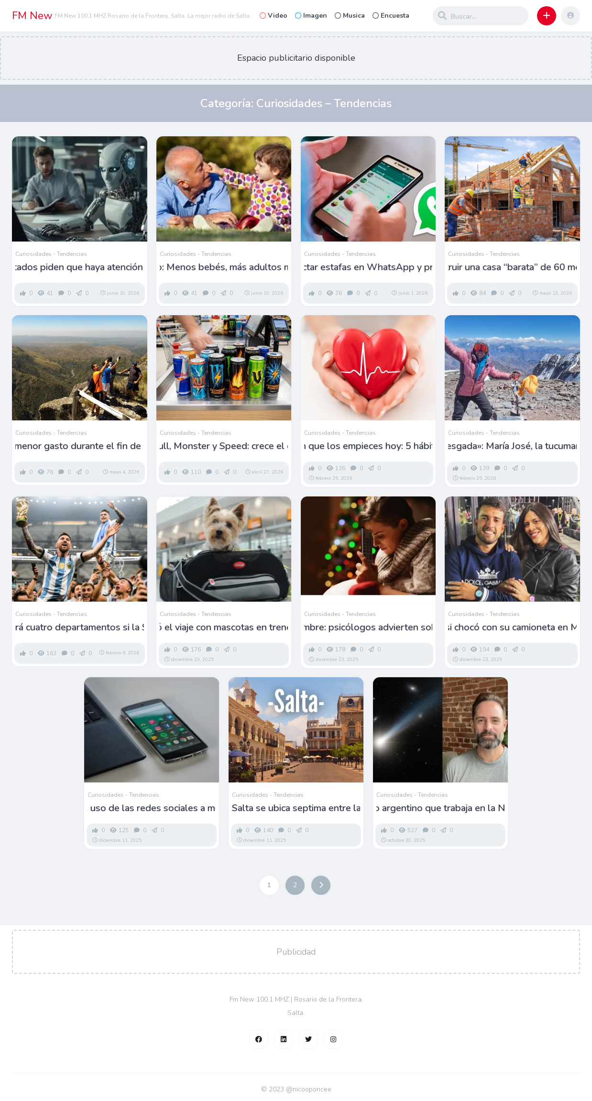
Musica (350, 15)
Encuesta (391, 15)
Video (273, 15)
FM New (32, 16)
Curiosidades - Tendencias (51, 254)
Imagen (311, 15)
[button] (546, 15)
